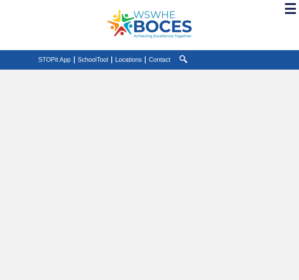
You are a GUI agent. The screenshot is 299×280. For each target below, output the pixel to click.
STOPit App (54, 59)
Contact (159, 59)
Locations (128, 59)
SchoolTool (93, 59)
